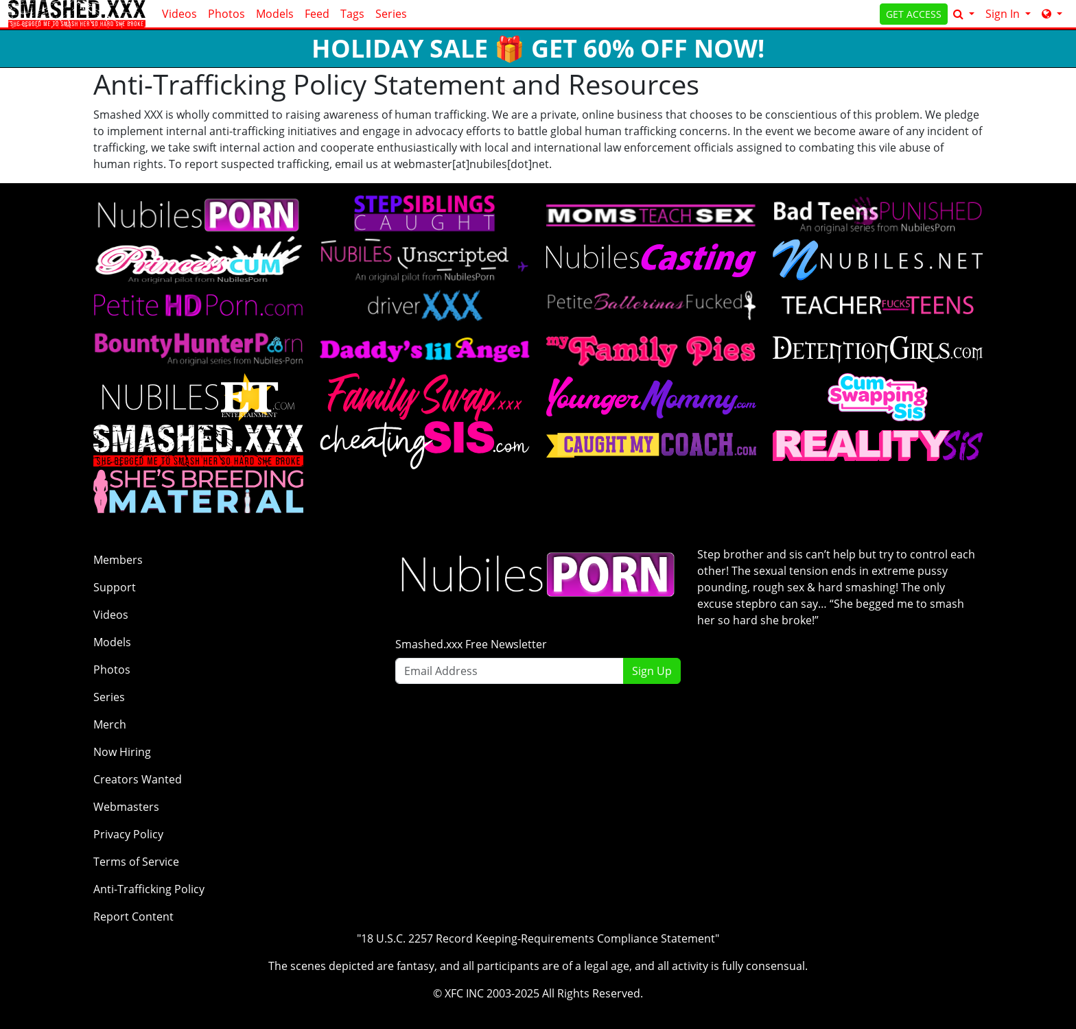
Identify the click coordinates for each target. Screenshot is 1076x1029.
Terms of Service (136, 861)
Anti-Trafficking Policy (148, 889)
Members (118, 559)
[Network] (1052, 13)
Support (114, 587)
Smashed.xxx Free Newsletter (471, 644)
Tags (352, 13)
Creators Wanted (137, 779)
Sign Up (652, 670)
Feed (317, 13)
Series (391, 13)
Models (275, 13)
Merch (109, 724)
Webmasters (126, 806)
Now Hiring (122, 751)
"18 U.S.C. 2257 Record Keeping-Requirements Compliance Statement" (538, 938)
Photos (226, 13)
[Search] (964, 13)
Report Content (133, 916)
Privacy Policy (128, 834)
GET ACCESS (913, 14)
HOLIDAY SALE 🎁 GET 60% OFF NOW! (538, 48)
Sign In (1003, 13)
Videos (179, 13)
